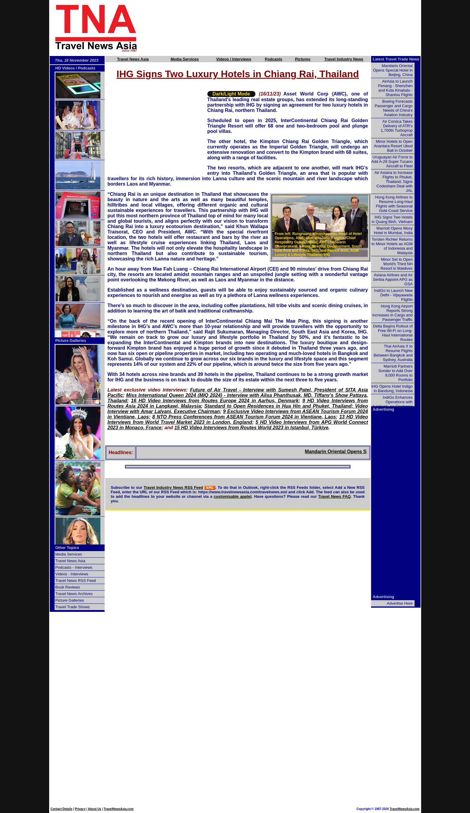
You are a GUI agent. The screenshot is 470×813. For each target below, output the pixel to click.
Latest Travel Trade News (396, 59)
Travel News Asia (133, 59)
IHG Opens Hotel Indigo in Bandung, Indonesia (391, 388)
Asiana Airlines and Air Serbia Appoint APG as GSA (392, 279)
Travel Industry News (343, 59)
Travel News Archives (74, 593)
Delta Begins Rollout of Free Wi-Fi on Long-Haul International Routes (392, 333)
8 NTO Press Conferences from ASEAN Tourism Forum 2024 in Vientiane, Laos (244, 416)
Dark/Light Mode (231, 93)
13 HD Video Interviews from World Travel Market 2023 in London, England (238, 419)
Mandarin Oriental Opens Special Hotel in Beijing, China (392, 70)
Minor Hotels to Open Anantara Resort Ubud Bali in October (393, 146)
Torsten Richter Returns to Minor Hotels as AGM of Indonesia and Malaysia (391, 246)
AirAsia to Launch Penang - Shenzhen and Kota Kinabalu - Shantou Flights (395, 88)
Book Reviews (67, 587)
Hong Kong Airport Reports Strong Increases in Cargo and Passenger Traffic (392, 313)
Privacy (80, 809)
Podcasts (273, 59)
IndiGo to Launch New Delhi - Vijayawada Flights (393, 295)
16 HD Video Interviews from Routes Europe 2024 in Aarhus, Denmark (215, 400)
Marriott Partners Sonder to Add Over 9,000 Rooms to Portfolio (395, 373)
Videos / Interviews (233, 59)
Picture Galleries (70, 340)
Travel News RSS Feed (75, 580)
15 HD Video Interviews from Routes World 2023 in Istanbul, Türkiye (251, 427)
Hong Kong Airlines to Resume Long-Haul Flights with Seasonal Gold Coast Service (393, 204)
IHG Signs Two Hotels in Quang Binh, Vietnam (391, 219)
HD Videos (65, 68)
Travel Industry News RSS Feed (173, 487)
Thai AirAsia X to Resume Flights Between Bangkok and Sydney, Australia (392, 353)
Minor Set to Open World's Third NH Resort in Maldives (397, 264)
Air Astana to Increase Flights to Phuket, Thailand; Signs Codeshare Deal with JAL (393, 181)
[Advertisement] (289, 27)
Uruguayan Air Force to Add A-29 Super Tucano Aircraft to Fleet (391, 161)
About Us (94, 809)
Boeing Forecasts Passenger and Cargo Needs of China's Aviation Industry (393, 108)
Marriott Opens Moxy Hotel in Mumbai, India (393, 230)
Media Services (185, 59)
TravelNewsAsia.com (119, 809)
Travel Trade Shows (72, 607)
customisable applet (232, 496)
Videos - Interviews (71, 574)
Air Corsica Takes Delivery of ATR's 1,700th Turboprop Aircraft (396, 128)
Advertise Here (400, 603)
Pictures (302, 59)
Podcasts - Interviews (74, 567)
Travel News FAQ (334, 496)
